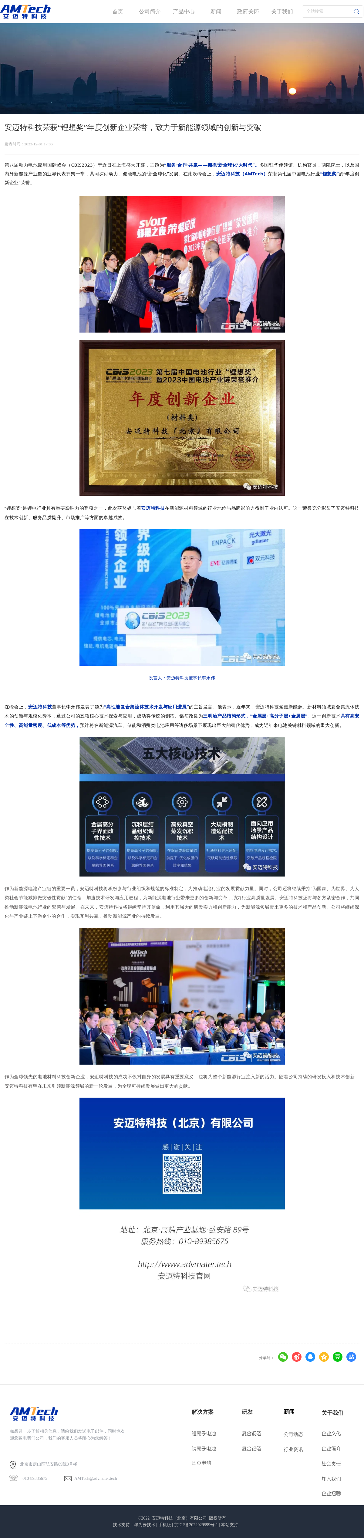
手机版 (164, 1525)
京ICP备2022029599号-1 (196, 1525)
